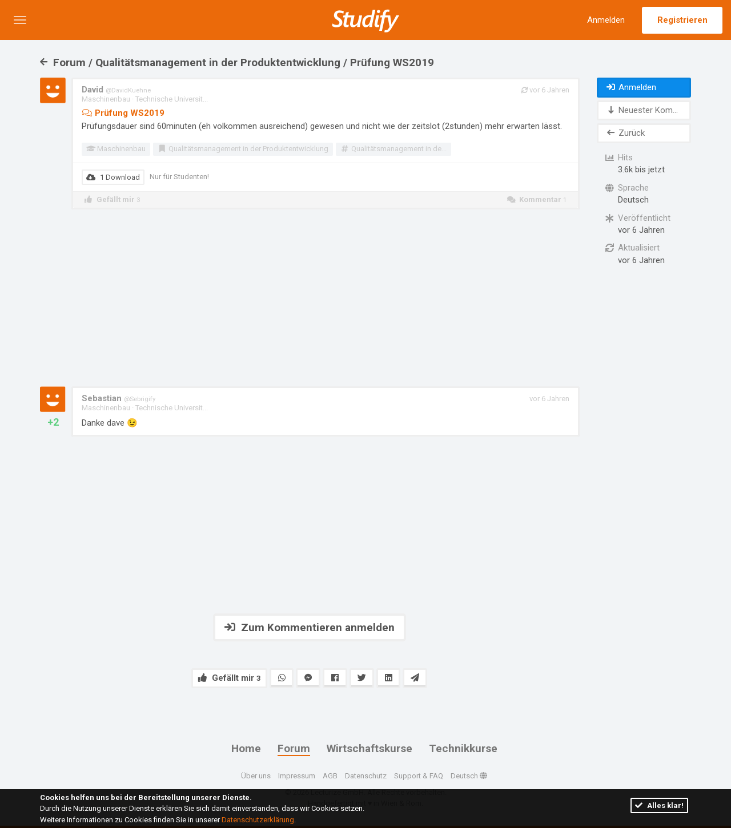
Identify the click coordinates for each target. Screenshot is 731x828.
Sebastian (118, 398)
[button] (20, 20)
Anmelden (606, 20)
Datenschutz (366, 776)
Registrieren (682, 20)
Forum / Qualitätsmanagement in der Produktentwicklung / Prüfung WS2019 (237, 62)
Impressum (296, 776)
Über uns (256, 776)
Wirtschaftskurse (369, 748)
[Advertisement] (309, 298)
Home (246, 748)
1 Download (113, 177)
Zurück (625, 133)
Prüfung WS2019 (123, 113)
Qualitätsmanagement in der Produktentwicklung (243, 148)
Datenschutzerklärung (258, 819)
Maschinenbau (106, 99)
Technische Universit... (171, 99)
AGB (330, 776)
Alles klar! (659, 805)
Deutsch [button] (469, 776)
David (116, 89)
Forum (294, 748)
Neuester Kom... (641, 110)
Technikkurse (463, 748)
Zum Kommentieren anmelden (309, 627)
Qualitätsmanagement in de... (393, 148)
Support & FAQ (418, 776)
